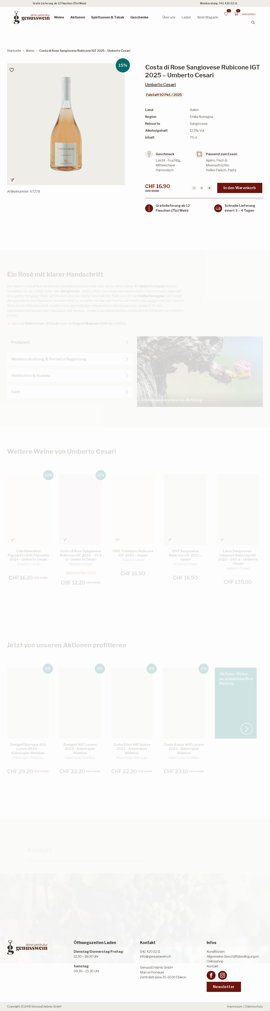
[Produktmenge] (202, 188)
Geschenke (139, 17)
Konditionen (216, 952)
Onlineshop (215, 961)
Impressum (234, 1006)
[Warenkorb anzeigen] (236, 14)
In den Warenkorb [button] (25, 582)
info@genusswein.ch (155, 956)
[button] (262, 502)
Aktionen (77, 17)
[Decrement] (194, 187)
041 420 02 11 (228, 3)
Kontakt (212, 966)
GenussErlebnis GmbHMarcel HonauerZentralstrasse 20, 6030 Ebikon (163, 972)
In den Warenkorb (240, 188)
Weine (59, 17)
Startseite (14, 50)
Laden (186, 17)
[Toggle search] (253, 22)
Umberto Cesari (160, 84)
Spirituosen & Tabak (107, 17)
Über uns (168, 17)
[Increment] (209, 187)
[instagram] (222, 975)
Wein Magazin (207, 17)
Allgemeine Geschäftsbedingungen (233, 956)
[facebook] (211, 975)
